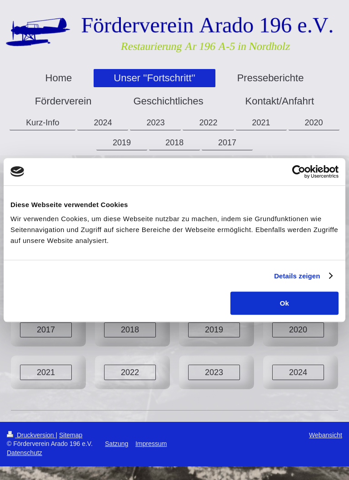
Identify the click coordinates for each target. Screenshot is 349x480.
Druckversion (31, 435)
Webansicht (325, 435)
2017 (46, 329)
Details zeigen (297, 276)
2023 (214, 372)
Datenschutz (24, 452)
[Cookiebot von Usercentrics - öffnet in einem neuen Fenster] (299, 171)
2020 (298, 329)
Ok (284, 303)
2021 (46, 372)
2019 (214, 329)
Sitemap (70, 435)
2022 (130, 372)
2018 (130, 329)
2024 (298, 372)
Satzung (116, 443)
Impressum (151, 443)
